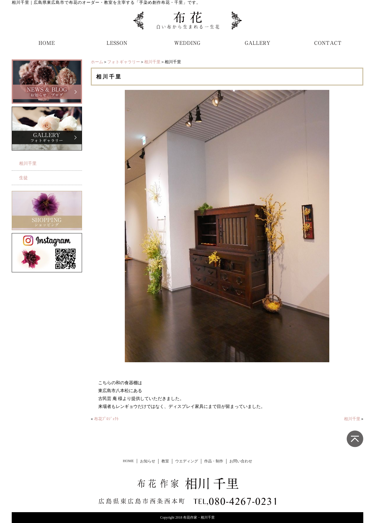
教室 (165, 461)
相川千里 (152, 62)
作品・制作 (213, 461)
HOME (128, 461)
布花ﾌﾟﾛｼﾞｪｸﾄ (106, 419)
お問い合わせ (240, 461)
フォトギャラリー (123, 62)
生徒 (23, 177)
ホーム (97, 62)
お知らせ (147, 461)
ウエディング (186, 461)
